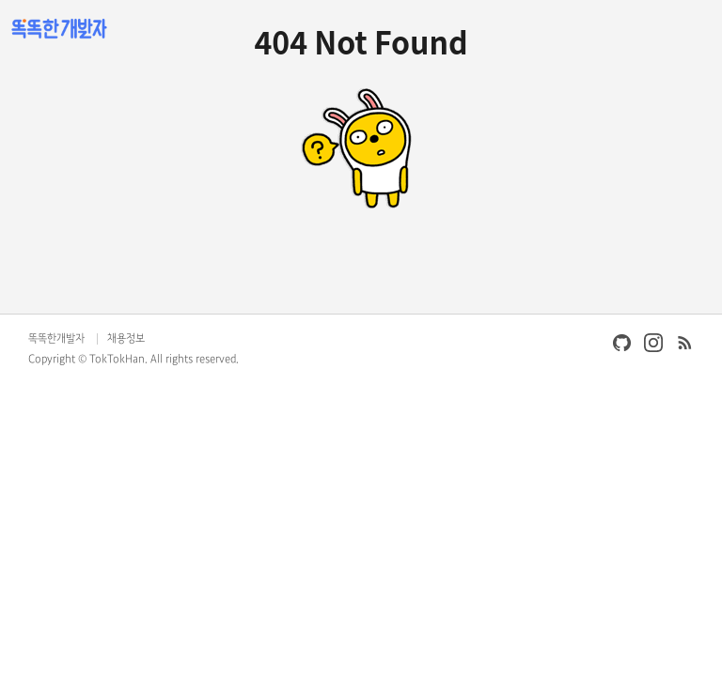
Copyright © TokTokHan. (88, 359)
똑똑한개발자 (56, 339)
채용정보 (126, 339)
